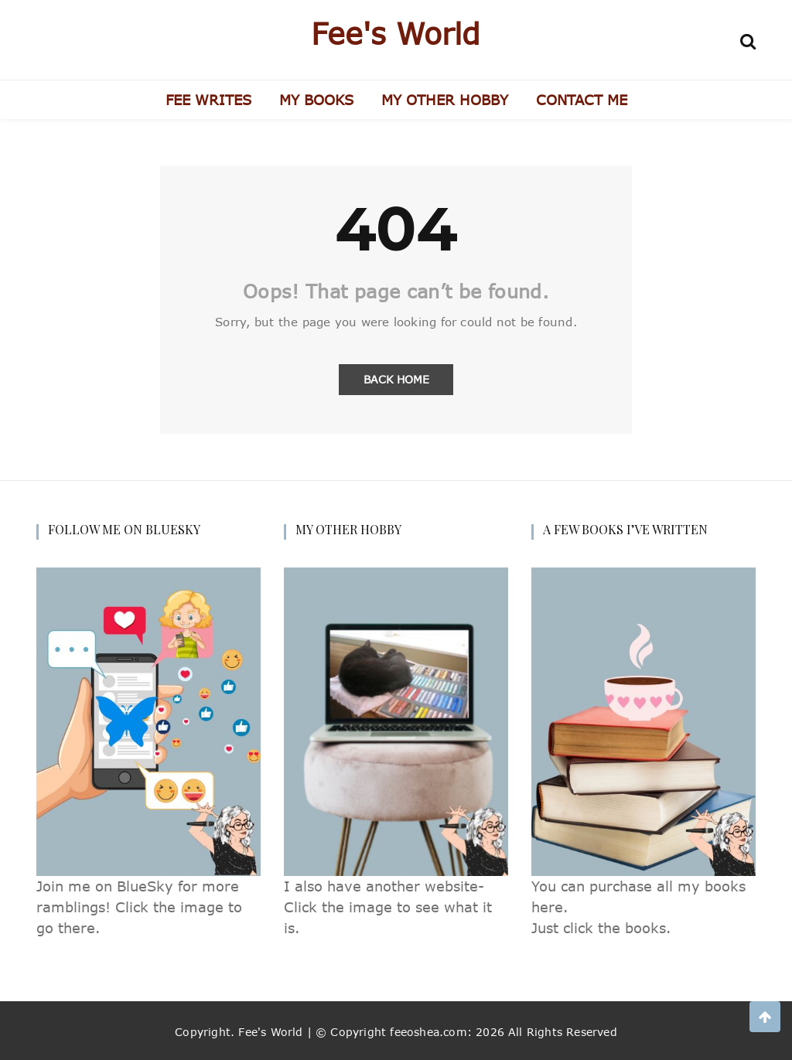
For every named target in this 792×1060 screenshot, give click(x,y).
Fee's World (395, 33)
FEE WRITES (208, 99)
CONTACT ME (581, 99)
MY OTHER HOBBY (444, 99)
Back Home (396, 379)
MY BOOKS (316, 99)
